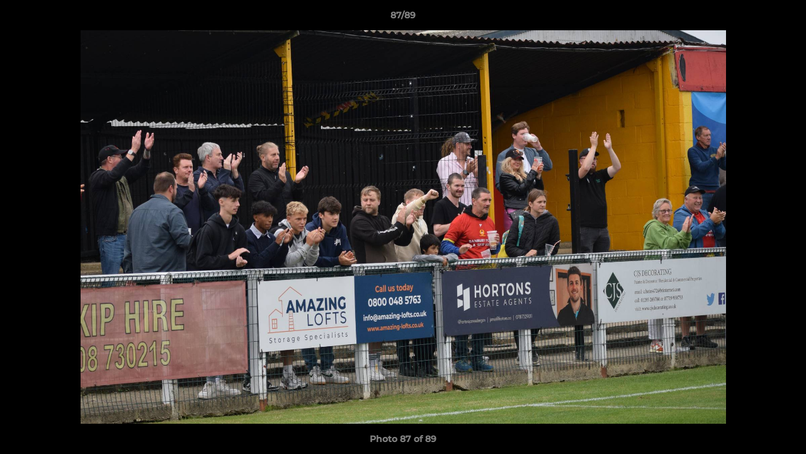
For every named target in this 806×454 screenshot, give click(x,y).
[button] (783, 18)
